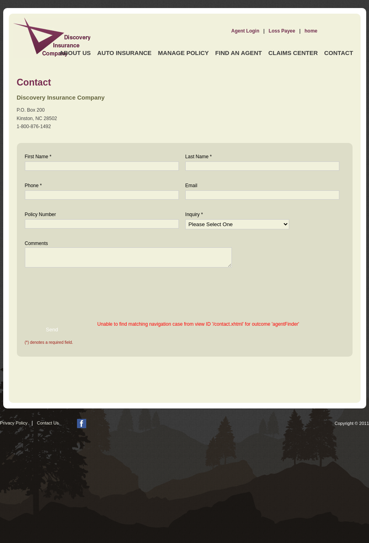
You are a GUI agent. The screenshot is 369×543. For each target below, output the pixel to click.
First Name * (38, 156)
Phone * (33, 185)
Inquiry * (194, 214)
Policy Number (40, 214)
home (310, 31)
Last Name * (198, 156)
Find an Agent (238, 52)
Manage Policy (183, 52)
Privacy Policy (13, 423)
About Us (75, 52)
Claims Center (293, 52)
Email (191, 185)
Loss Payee (282, 31)
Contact (338, 52)
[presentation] (76, 291)
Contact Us (48, 423)
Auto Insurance (124, 52)
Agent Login (245, 31)
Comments (36, 243)
